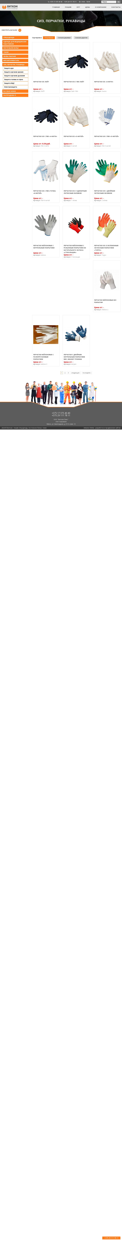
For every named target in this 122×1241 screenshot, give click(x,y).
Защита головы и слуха (13, 79)
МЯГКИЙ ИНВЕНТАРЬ (11, 60)
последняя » (87, 373)
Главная (56, 7)
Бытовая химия (9, 91)
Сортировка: (37, 38)
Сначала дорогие (81, 38)
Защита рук (9, 68)
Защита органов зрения (13, 72)
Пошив (68, 7)
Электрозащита (10, 87)
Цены (87, 7)
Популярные (49, 38)
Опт (78, 7)
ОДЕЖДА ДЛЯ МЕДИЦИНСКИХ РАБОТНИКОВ (14, 43)
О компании (100, 7)
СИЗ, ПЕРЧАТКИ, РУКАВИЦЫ (13, 65)
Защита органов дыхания (14, 76)
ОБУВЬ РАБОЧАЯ (9, 56)
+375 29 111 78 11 (70, 2)
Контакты (115, 7)
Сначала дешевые (64, 38)
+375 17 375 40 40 (56, 2)
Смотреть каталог (9, 30)
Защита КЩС (9, 83)
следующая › (75, 373)
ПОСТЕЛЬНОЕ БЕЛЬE (11, 48)
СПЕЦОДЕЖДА (8, 37)
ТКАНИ (6, 52)
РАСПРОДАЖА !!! (9, 95)
